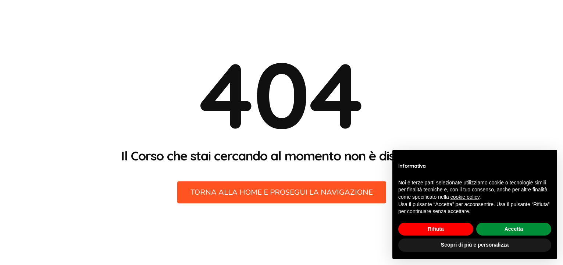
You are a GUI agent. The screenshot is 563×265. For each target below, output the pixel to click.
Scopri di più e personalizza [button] (475, 245)
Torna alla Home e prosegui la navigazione (281, 192)
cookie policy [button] (465, 197)
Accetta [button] (514, 229)
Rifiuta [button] (436, 229)
